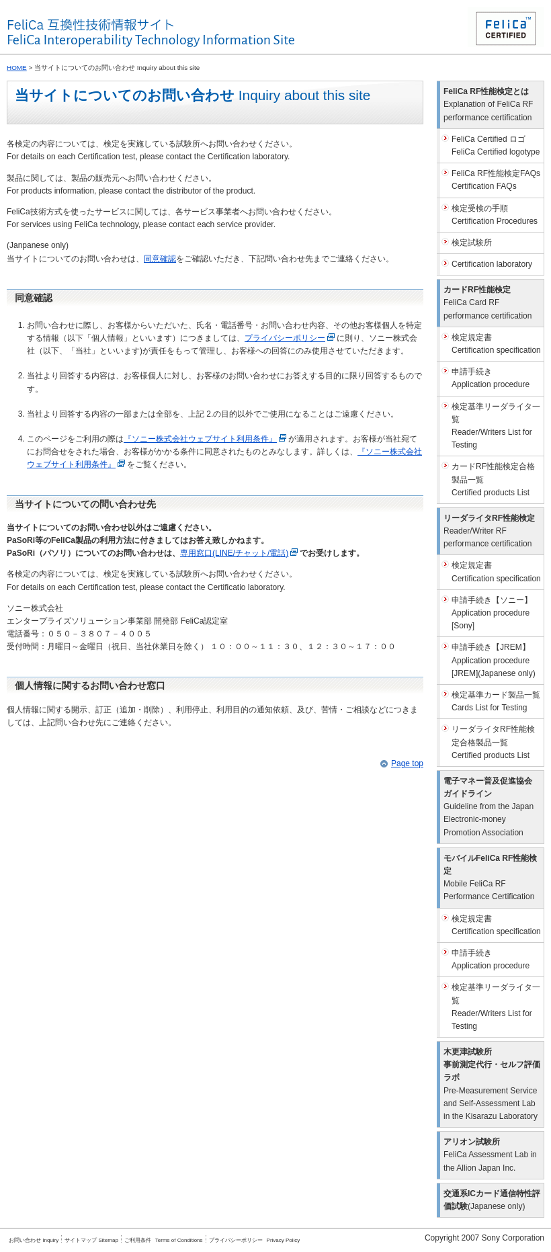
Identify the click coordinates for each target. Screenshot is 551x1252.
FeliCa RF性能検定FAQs (496, 180)
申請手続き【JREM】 (494, 659)
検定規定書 (496, 344)
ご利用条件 (137, 1240)
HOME (17, 67)
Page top (407, 763)
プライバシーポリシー (291, 338)
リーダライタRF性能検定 (489, 530)
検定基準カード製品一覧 (496, 701)
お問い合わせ (33, 1240)
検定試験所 (472, 242)
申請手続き (490, 378)
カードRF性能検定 (487, 302)
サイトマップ (91, 1240)
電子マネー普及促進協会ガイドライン (488, 806)
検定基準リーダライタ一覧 (496, 426)
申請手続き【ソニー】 (492, 612)
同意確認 (160, 258)
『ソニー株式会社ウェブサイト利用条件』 (206, 439)
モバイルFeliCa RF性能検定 (490, 877)
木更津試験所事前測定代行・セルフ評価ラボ (491, 1084)
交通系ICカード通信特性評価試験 (491, 1200)
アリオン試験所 (490, 1154)
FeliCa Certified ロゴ (496, 145)
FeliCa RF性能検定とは (488, 104)
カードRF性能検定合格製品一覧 (493, 479)
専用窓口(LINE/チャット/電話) (240, 553)
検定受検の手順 (495, 215)
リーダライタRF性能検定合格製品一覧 (493, 741)
